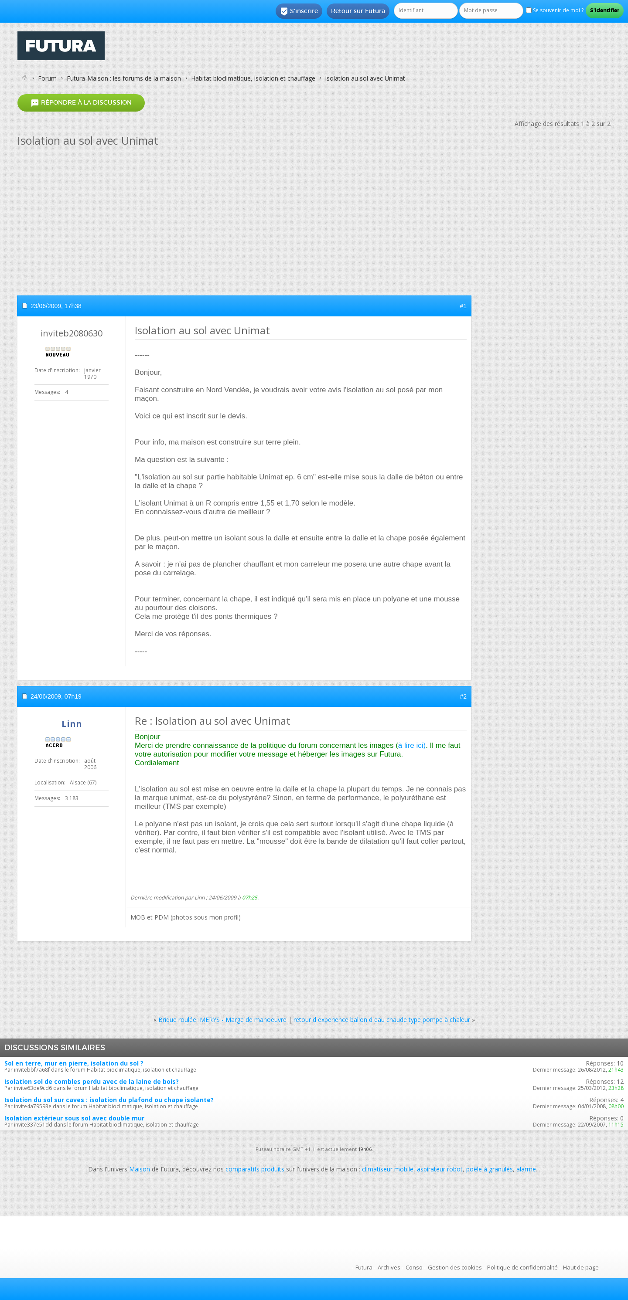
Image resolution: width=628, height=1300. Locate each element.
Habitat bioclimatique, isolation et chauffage (253, 78)
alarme (526, 1169)
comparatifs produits (254, 1169)
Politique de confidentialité (522, 1267)
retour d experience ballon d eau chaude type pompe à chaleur (382, 1019)
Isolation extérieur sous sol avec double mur (74, 1118)
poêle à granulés (489, 1169)
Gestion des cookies (455, 1267)
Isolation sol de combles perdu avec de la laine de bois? (91, 1081)
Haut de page (581, 1267)
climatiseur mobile (387, 1169)
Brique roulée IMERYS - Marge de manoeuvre (222, 1019)
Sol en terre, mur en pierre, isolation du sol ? (73, 1063)
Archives (389, 1267)
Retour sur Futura (358, 11)
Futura (363, 1267)
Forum (47, 78)
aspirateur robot (440, 1169)
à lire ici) (412, 745)
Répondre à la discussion (81, 102)
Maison (139, 1169)
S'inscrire (299, 11)
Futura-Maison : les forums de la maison (124, 78)
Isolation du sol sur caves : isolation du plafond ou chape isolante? (109, 1100)
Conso (414, 1267)
